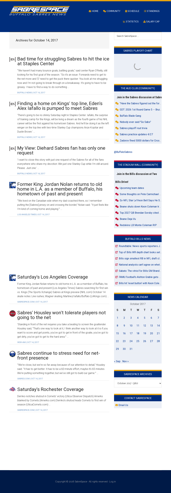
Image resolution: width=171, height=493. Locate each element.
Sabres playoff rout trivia (133, 128)
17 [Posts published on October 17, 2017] (131, 333)
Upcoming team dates (132, 188)
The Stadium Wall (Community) (138, 164)
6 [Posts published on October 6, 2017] (151, 317)
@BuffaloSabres (123, 151)
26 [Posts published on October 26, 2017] (144, 341)
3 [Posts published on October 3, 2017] (131, 317)
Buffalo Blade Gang (130, 115)
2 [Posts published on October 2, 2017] (124, 317)
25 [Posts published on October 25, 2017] (137, 341)
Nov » (125, 361)
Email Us (121, 405)
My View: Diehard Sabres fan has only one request (61, 150)
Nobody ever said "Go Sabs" (135, 121)
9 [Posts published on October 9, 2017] (124, 325)
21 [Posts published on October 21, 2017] (158, 333)
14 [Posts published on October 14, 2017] (158, 325)
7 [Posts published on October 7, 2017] (158, 317)
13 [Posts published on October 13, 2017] (151, 325)
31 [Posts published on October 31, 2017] (131, 348)
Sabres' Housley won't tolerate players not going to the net (61, 315)
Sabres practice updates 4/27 (136, 134)
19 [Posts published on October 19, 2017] (144, 333)
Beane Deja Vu (128, 218)
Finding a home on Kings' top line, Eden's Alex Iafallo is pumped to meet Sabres (59, 106)
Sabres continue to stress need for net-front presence (58, 355)
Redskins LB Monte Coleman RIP (138, 225)
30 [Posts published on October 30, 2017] (124, 348)
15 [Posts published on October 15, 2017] (117, 333)
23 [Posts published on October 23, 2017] (124, 341)
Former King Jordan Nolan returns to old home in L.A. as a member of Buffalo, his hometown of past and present (59, 189)
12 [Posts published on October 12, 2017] (144, 325)
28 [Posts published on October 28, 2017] (158, 341)
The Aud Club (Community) (138, 88)
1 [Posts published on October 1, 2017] (117, 317)
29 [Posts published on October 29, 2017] (117, 348)
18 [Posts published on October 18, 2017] (137, 333)
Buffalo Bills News (138, 238)
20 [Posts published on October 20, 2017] (151, 333)
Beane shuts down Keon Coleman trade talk (144, 206)
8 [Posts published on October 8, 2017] (117, 325)
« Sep (117, 361)
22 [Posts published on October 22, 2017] (117, 341)
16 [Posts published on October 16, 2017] (124, 333)
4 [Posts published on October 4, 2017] (137, 317)
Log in (112, 481)
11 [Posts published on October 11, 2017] (137, 325)
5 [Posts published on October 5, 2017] (144, 317)
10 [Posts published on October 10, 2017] (131, 325)
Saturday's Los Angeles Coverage (52, 277)
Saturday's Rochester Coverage (50, 389)
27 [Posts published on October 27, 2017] (151, 341)
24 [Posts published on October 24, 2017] (131, 341)
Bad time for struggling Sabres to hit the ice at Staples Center (63, 61)
